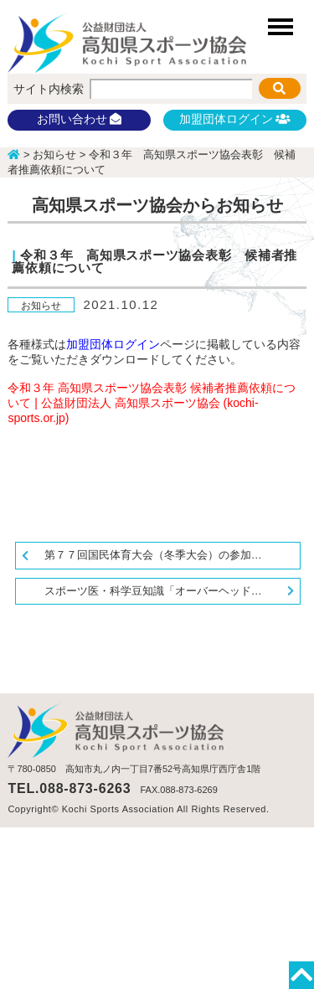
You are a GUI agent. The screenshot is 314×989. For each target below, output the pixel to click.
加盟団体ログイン (234, 119)
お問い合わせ (79, 119)
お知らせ (41, 305)
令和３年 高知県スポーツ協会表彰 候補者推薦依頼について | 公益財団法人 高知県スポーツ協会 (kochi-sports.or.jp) (152, 403)
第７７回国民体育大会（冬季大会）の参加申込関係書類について (172, 555)
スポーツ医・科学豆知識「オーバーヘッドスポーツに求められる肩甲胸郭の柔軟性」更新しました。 (172, 591)
